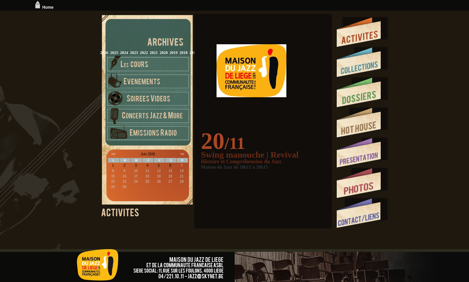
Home (43, 7)
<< (113, 154)
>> (182, 154)
